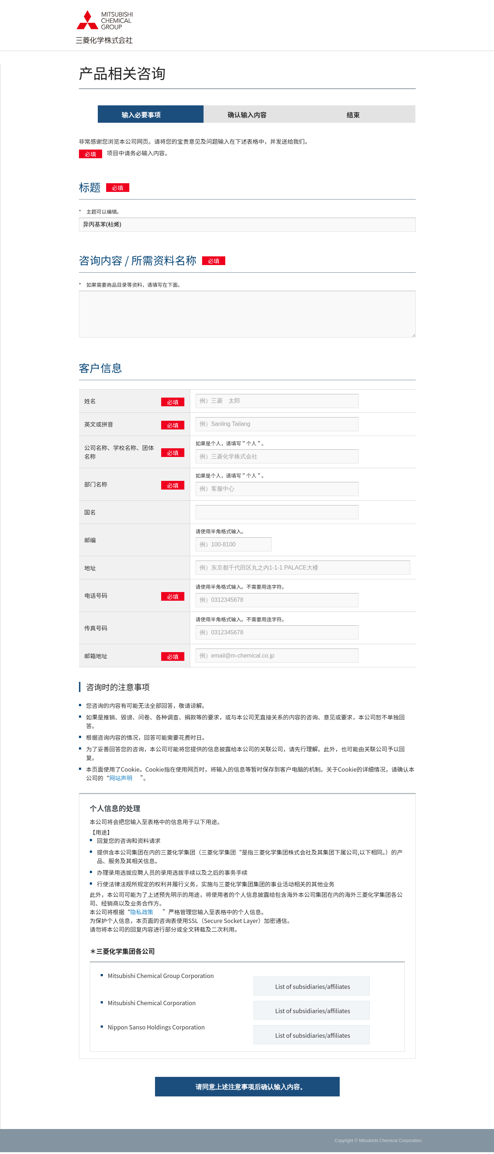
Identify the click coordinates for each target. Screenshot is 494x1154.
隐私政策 (145, 911)
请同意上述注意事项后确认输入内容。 (251, 1088)
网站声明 (123, 777)
